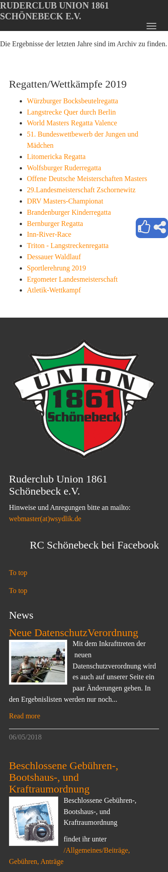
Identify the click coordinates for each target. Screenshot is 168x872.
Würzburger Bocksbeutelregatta (72, 101)
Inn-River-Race (49, 234)
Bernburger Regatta (55, 223)
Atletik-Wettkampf (54, 290)
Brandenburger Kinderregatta (69, 212)
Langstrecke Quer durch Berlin (71, 112)
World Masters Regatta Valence (72, 123)
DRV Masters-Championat (65, 201)
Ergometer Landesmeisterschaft (72, 279)
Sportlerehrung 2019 (56, 268)
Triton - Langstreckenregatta (67, 245)
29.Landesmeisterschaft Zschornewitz (81, 190)
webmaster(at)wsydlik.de (45, 518)
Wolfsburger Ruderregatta (64, 168)
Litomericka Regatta (56, 156)
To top (18, 572)
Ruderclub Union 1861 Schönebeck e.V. (54, 10)
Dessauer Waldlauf (54, 257)
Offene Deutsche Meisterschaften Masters (87, 178)
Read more (24, 716)
